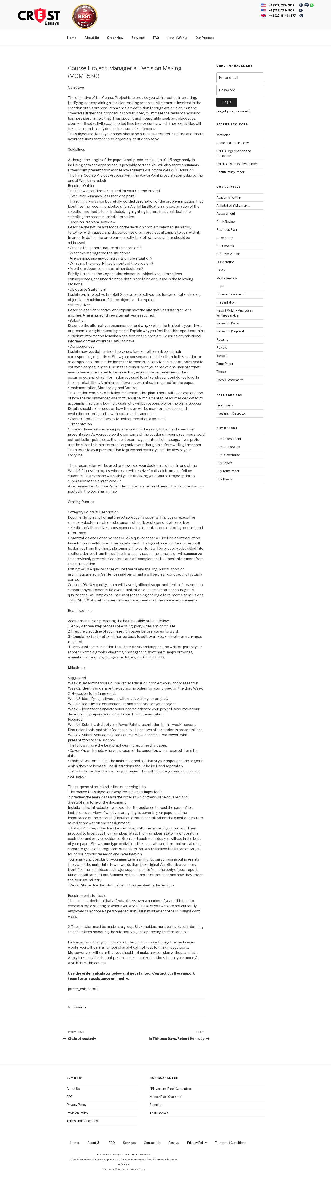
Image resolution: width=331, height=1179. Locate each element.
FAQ (156, 38)
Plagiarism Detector (231, 413)
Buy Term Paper (227, 471)
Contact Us (152, 1142)
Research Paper (228, 323)
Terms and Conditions (82, 1121)
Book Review (225, 221)
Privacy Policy (76, 1104)
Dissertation (225, 262)
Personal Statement (231, 294)
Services (138, 38)
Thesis (221, 371)
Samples (156, 1104)
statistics (223, 135)
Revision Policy (77, 1113)
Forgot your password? (233, 111)
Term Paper (224, 364)
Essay (220, 270)
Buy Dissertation (228, 455)
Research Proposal (230, 331)
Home (71, 38)
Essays (80, 1007)
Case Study (224, 238)
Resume (222, 339)
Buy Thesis (224, 479)
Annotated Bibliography (233, 205)
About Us (92, 38)
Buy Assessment (228, 439)
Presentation (226, 302)
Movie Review (226, 278)
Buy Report (224, 463)
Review (221, 347)
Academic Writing (229, 197)
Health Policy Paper (230, 172)
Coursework (225, 246)
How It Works (177, 38)
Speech (221, 355)
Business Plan (226, 229)
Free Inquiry (224, 405)
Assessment (225, 213)
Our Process (204, 38)
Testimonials (159, 1113)
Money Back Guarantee (167, 1096)
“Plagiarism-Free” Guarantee (170, 1088)
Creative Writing (228, 254)
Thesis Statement (229, 380)
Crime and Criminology (232, 143)
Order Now (115, 38)
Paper (220, 286)
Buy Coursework (228, 447)
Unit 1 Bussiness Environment (237, 164)
